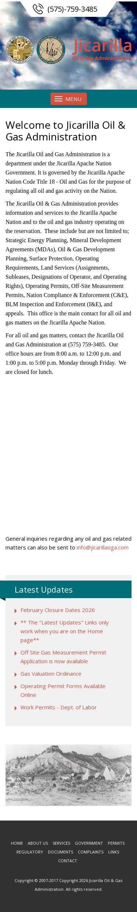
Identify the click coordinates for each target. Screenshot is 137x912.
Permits (116, 843)
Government (89, 843)
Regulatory (29, 852)
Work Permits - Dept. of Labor (58, 707)
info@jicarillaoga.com (103, 547)
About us (38, 843)
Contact (67, 860)
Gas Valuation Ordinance (50, 673)
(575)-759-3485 (72, 9)
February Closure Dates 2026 (57, 609)
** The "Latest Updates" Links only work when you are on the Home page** (64, 631)
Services (61, 843)
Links (113, 852)
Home (17, 843)
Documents (60, 852)
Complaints (90, 852)
